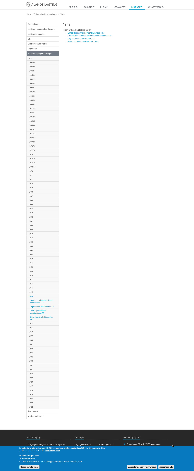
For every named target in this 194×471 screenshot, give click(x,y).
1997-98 (32, 67)
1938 (31, 340)
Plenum (104, 7)
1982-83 (32, 129)
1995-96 (32, 75)
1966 (31, 200)
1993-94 (32, 83)
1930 (31, 373)
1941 (31, 328)
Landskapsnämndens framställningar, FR (38, 312)
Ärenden (73, 7)
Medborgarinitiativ (35, 416)
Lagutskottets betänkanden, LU (42, 307)
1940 (31, 332)
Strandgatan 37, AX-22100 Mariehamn (143, 444)
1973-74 (32, 167)
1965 (31, 204)
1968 (31, 192)
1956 (31, 242)
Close (172, 447)
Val (29, 39)
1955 (31, 246)
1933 (31, 361)
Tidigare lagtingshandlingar (45, 14)
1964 (31, 209)
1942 (31, 323)
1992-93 (32, 87)
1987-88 (32, 108)
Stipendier (32, 49)
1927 (31, 386)
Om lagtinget (33, 24)
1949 (31, 271)
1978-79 (32, 146)
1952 (31, 259)
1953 (31, 254)
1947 (31, 279)
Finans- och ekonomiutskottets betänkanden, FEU (41, 301)
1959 (31, 229)
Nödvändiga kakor (30, 457)
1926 (31, 390)
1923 (31, 403)
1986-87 (32, 113)
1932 (31, 365)
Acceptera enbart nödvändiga (142, 469)
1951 (31, 263)
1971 (31, 179)
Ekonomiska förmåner (37, 44)
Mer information (52, 452)
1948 (31, 275)
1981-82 (32, 133)
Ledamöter (119, 7)
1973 (31, 171)
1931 (31, 369)
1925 (31, 394)
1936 (31, 348)
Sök (30, 58)
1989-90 (32, 100)
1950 (31, 267)
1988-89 (32, 104)
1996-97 (32, 71)
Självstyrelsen (155, 7)
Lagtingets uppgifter (36, 34)
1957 (31, 238)
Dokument (89, 7)
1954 (31, 250)
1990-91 (32, 96)
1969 (31, 188)
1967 (31, 196)
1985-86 (32, 117)
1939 (31, 336)
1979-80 (32, 142)
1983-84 (32, 125)
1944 (31, 292)
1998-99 (32, 62)
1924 (31, 399)
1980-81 (32, 138)
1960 (31, 225)
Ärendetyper (33, 411)
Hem (28, 14)
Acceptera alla (166, 469)
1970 (31, 184)
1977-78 (32, 150)
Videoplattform (29, 460)
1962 (31, 217)
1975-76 (32, 158)
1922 (31, 407)
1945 (31, 288)
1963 (31, 213)
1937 (31, 344)
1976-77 (32, 154)
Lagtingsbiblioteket (83, 444)
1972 (31, 175)
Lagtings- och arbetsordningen (41, 29)
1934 (31, 357)
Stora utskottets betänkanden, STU (41, 318)
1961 (31, 221)
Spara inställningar (29, 469)
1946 (31, 284)
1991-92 (32, 92)
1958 (31, 234)
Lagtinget (136, 7)
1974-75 (32, 163)
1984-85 (32, 121)
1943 (62, 14)
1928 (31, 382)
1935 (31, 353)
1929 (31, 378)
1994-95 (32, 79)
